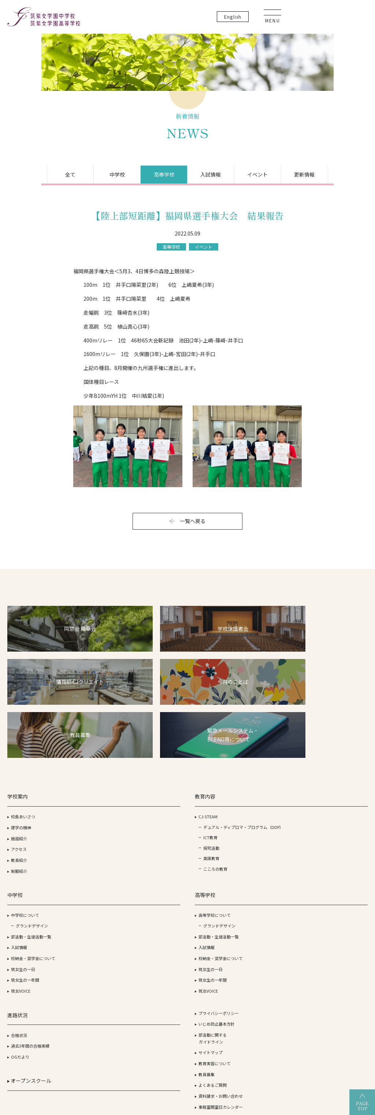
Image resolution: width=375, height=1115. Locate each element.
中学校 (97, 199)
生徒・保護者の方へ (341, 874)
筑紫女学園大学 (108, 1043)
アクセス (19, 824)
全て (37, 199)
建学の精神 (21, 802)
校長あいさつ (23, 792)
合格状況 (269, 792)
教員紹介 (19, 835)
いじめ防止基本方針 (341, 781)
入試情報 (217, 199)
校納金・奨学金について (158, 835)
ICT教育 (85, 827)
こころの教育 (90, 860)
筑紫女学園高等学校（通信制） (256, 1043)
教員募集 (331, 831)
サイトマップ (335, 809)
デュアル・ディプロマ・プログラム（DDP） (95, 809)
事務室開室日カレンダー (345, 864)
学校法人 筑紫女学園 (55, 1043)
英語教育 (86, 849)
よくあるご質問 (337, 842)
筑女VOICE (145, 868)
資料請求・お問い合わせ (345, 853)
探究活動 (86, 838)
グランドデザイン (157, 802)
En (311, 18)
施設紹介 (19, 813)
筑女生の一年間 (150, 857)
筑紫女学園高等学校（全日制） (173, 1043)
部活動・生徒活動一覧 (156, 813)
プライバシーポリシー (343, 770)
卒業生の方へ (335, 885)
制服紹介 (19, 846)
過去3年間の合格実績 (280, 802)
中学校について (150, 792)
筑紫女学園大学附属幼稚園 (187, 1055)
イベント (277, 199)
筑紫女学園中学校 (323, 1043)
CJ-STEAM (83, 792)
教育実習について (339, 820)
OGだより (270, 813)
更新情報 (337, 199)
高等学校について (214, 792)
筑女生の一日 (148, 846)
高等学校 (157, 199)
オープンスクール (279, 839)
